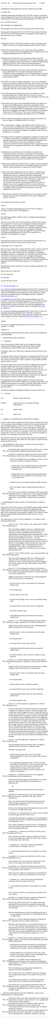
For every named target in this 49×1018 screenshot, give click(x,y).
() (45, 33)
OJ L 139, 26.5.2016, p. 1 (9, 296)
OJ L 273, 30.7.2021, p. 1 (34, 316)
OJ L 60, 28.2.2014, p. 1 (11, 286)
